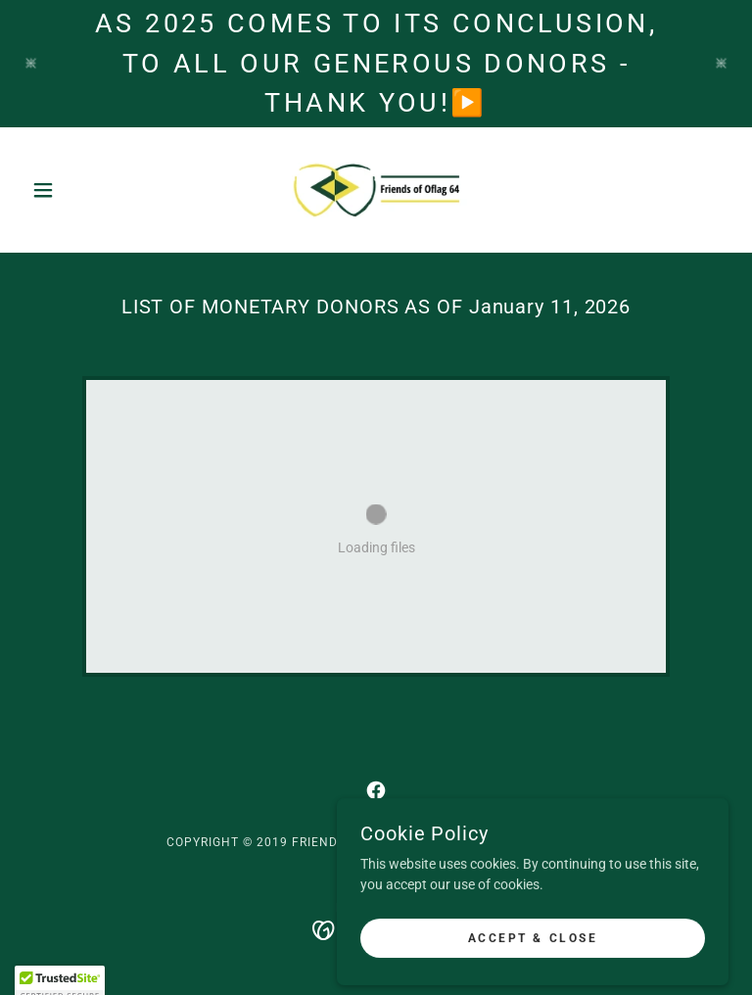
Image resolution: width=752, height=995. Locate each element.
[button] (76, 190)
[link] (376, 190)
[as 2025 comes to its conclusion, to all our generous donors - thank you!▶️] (376, 63)
